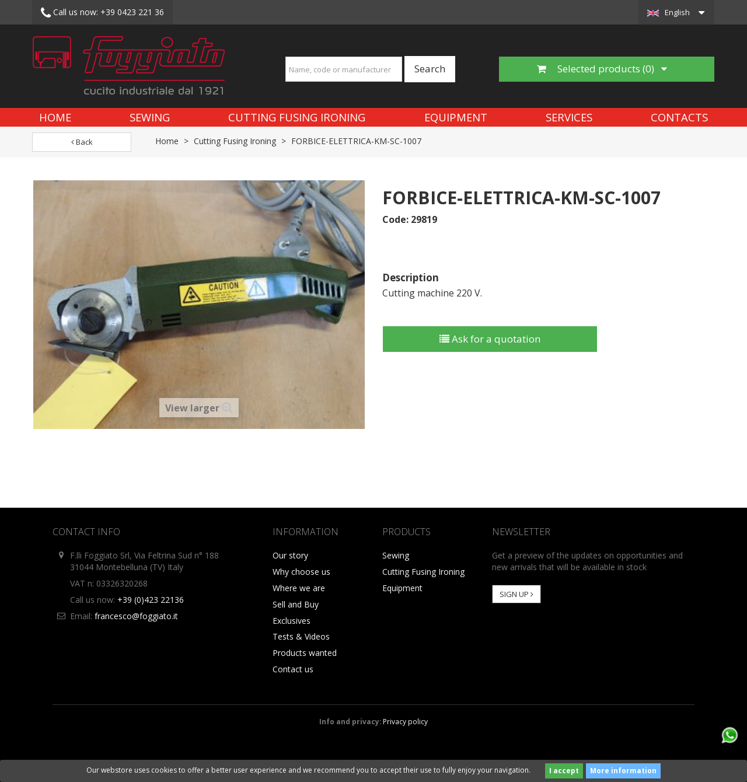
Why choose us (301, 571)
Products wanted (305, 652)
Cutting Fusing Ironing (296, 117)
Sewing (150, 117)
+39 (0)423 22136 (150, 599)
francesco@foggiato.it (136, 616)
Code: (395, 219)
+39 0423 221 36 (102, 12)
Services (569, 117)
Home (55, 117)
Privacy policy (405, 721)
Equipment (455, 117)
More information (623, 771)
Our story (290, 555)
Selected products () (602, 68)
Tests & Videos (301, 636)
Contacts (679, 117)
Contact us (293, 669)
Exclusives (291, 620)
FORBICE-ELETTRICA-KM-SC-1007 (356, 140)
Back (82, 142)
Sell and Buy (296, 604)
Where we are (299, 588)
